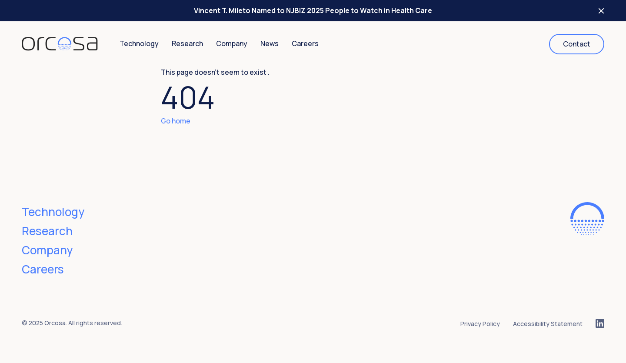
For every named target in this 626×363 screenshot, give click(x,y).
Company (231, 43)
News (269, 43)
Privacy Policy (480, 324)
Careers (305, 43)
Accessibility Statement (548, 324)
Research (187, 43)
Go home (175, 121)
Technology (139, 43)
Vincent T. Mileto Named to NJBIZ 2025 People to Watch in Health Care (313, 10)
